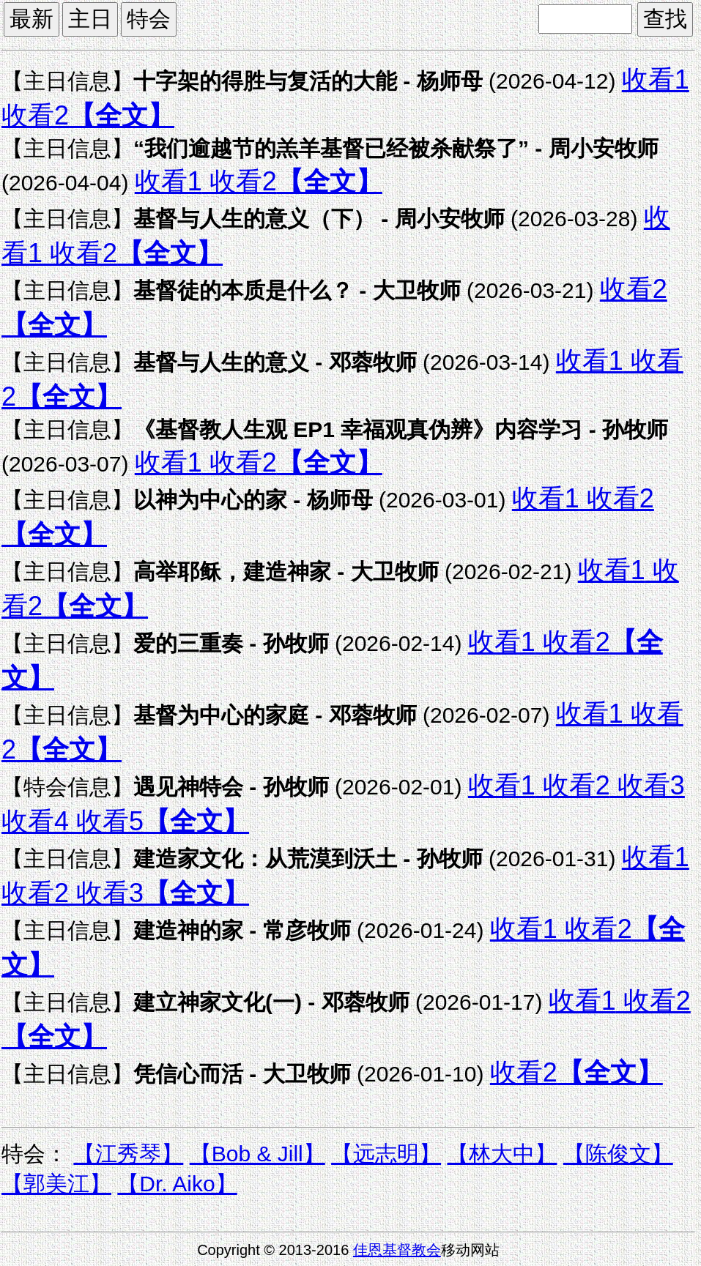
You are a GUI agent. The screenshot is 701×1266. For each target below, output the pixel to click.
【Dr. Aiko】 (177, 1184)
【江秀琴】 (128, 1154)
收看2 (35, 115)
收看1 (655, 79)
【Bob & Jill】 (257, 1154)
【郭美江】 (56, 1184)
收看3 (647, 785)
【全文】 (121, 115)
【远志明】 (386, 1154)
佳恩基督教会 (397, 1250)
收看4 (35, 821)
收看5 (106, 821)
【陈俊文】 (618, 1154)
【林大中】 (502, 1154)
